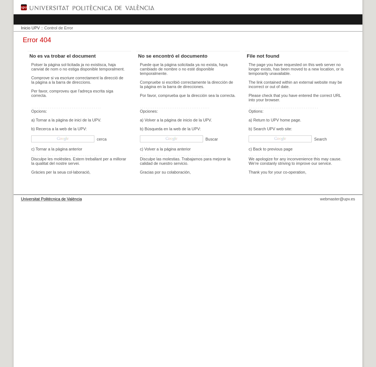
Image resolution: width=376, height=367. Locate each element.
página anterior (177, 149)
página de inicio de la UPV (187, 120)
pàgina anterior (68, 149)
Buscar (211, 139)
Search (320, 139)
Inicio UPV (30, 28)
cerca (101, 139)
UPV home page (285, 120)
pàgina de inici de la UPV (78, 120)
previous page (279, 149)
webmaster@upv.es (337, 199)
